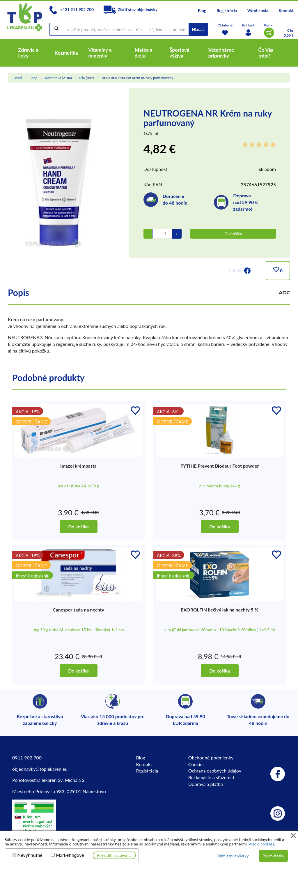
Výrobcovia (257, 10)
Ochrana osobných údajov (214, 770)
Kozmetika (53, 78)
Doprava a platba (205, 784)
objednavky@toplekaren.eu (40, 769)
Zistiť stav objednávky (131, 9)
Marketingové (70, 855)
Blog (202, 10)
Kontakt (286, 10)
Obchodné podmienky (210, 757)
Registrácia (227, 10)
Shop (33, 78)
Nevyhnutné (29, 855)
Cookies (196, 764)
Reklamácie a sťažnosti (211, 777)
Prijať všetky (273, 855)
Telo (82, 78)
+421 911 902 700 (71, 9)
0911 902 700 (27, 757)
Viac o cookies (261, 843)
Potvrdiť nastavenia (114, 855)
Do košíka (233, 233)
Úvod (18, 78)
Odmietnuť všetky (233, 855)
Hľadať (198, 29)
